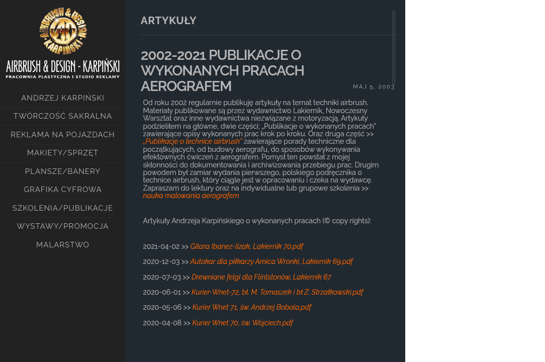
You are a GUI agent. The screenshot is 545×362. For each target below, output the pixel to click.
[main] (265, 171)
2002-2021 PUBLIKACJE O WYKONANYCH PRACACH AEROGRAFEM (222, 71)
